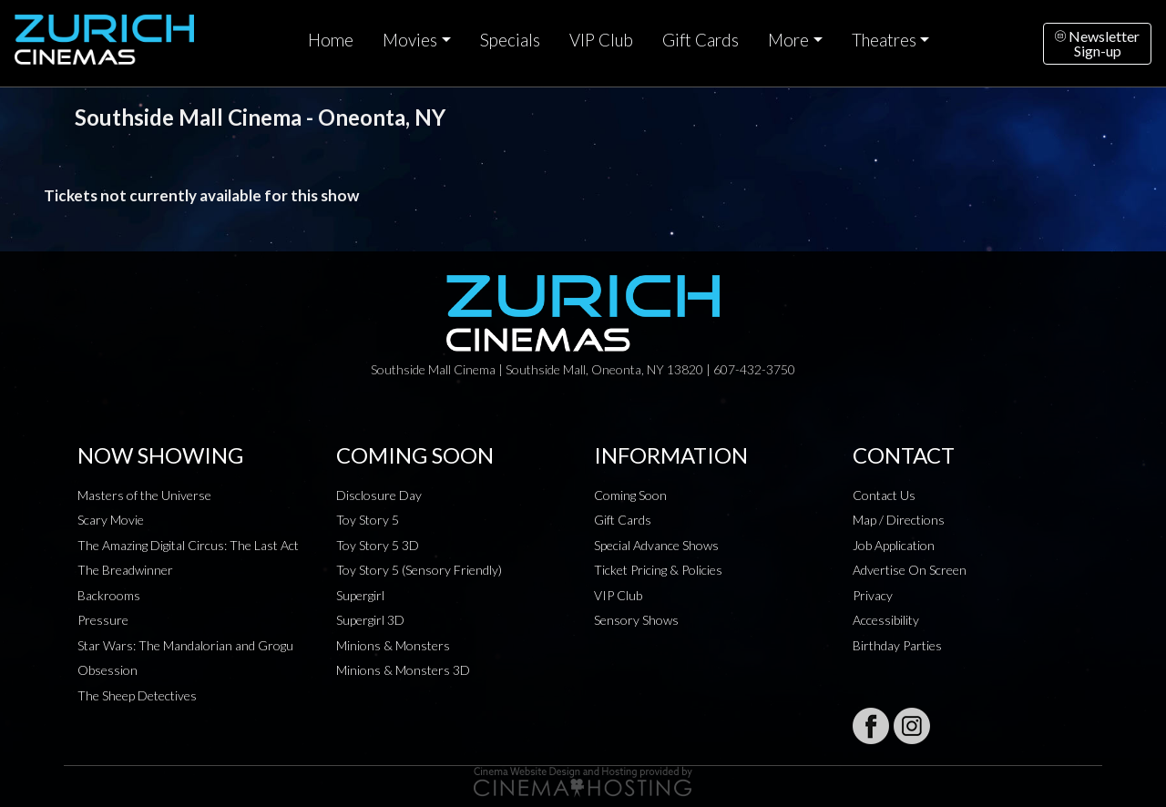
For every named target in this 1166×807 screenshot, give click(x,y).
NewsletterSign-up (1097, 43)
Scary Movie (110, 519)
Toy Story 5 (367, 519)
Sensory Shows (636, 620)
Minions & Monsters (393, 645)
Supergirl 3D (370, 620)
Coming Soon (630, 495)
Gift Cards (700, 40)
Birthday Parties (897, 645)
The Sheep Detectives (137, 695)
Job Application (894, 545)
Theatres (884, 40)
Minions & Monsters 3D (403, 670)
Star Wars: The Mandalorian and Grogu (185, 645)
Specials (510, 40)
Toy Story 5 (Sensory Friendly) (419, 569)
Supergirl (360, 595)
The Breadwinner (125, 569)
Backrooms (108, 595)
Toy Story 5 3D (377, 545)
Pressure (102, 620)
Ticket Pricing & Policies (658, 569)
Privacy (873, 595)
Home (330, 40)
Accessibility (886, 620)
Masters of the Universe (144, 495)
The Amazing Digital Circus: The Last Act (188, 545)
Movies (410, 40)
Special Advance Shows (656, 545)
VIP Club (601, 40)
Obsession (107, 670)
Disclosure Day (379, 495)
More (788, 40)
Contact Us (884, 495)
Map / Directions (899, 519)
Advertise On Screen (910, 569)
